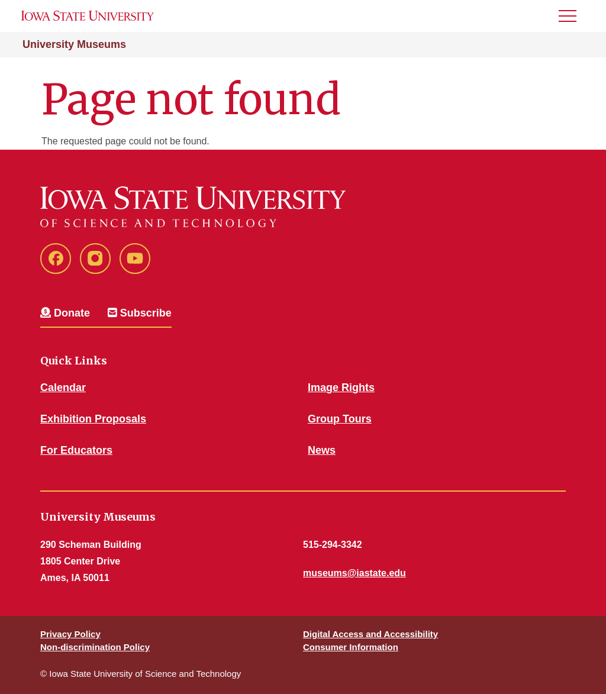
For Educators (76, 450)
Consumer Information (350, 647)
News (322, 450)
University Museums (74, 44)
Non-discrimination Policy (95, 647)
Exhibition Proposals (93, 419)
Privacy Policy (70, 634)
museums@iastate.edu (354, 573)
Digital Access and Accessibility (370, 634)
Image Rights (341, 387)
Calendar (63, 387)
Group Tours (340, 419)
